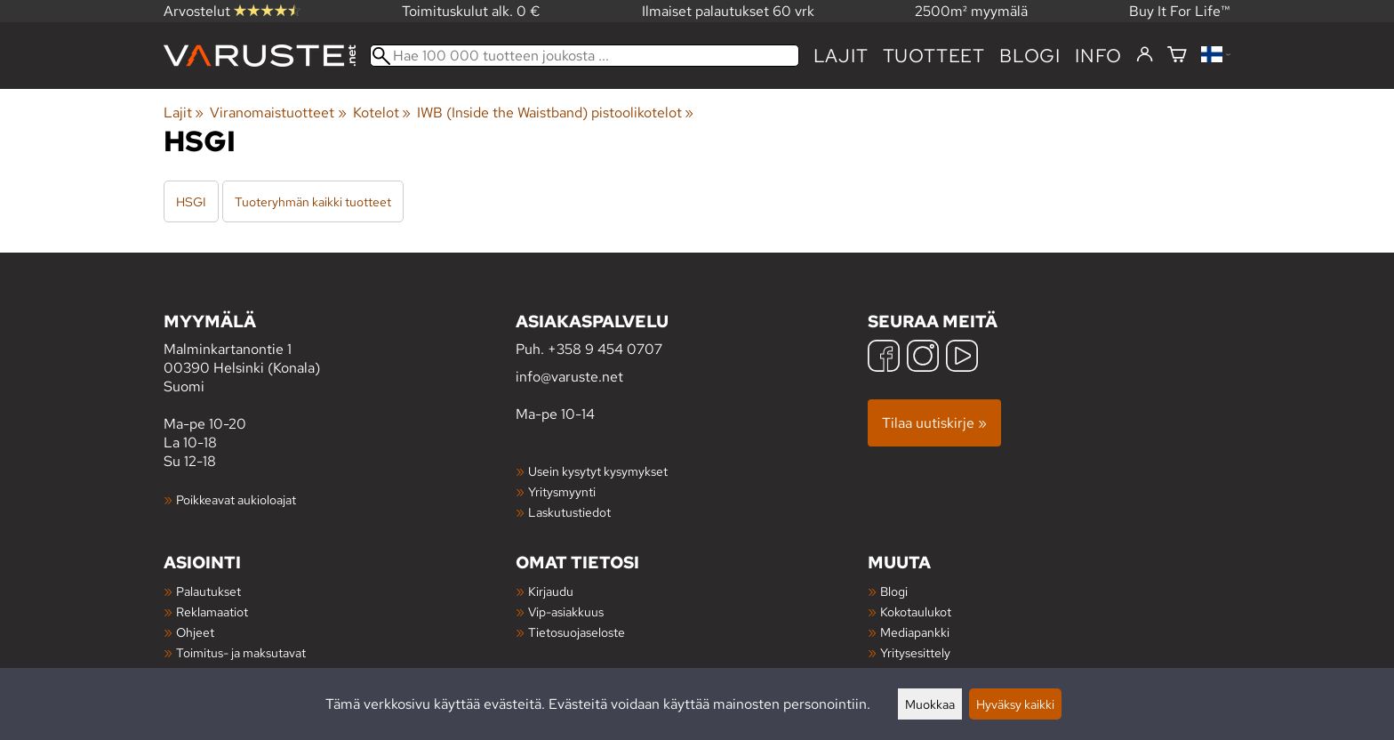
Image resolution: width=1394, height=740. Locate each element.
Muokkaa (930, 704)
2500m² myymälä (971, 11)
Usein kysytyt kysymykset (598, 470)
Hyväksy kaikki (1015, 704)
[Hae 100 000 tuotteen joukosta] (584, 55)
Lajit (841, 56)
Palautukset (208, 591)
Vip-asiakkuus (566, 611)
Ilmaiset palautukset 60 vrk (728, 11)
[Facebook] (884, 358)
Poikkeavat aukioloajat (236, 499)
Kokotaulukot (915, 611)
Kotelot (382, 112)
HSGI (191, 201)
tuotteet (934, 56)
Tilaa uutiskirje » (934, 423)
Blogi (894, 591)
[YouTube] (962, 358)
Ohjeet (195, 631)
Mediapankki (914, 631)
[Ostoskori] (1177, 55)
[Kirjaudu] (1144, 55)
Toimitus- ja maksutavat (241, 652)
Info (1098, 56)
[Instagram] (923, 358)
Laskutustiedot (569, 511)
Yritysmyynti (562, 491)
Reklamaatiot (212, 611)
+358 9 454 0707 (605, 349)
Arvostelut (232, 11)
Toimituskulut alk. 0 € (471, 11)
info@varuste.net (569, 376)
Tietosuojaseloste (576, 631)
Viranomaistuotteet (278, 112)
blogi (1030, 56)
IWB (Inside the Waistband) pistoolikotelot (555, 112)
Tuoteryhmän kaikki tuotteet (313, 201)
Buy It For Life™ (1179, 11)
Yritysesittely (915, 652)
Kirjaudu (550, 591)
